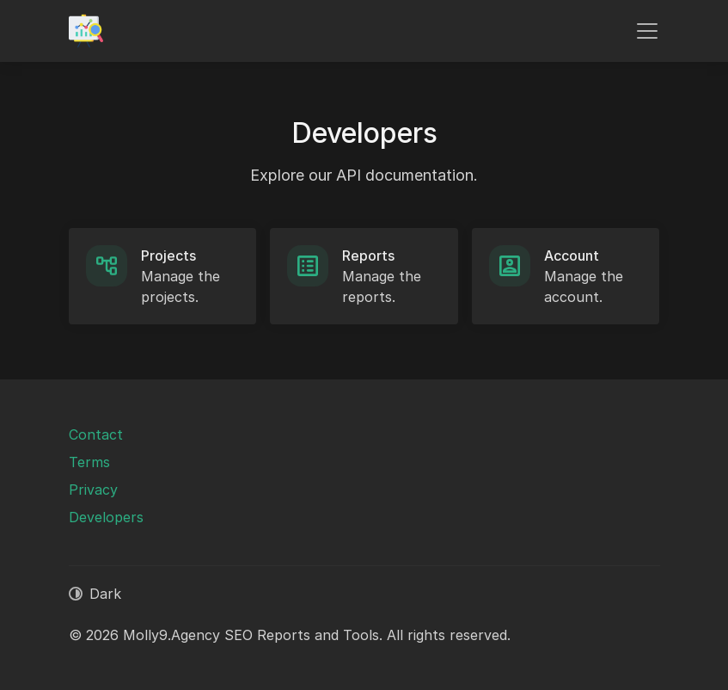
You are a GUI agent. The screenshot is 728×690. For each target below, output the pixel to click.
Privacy (93, 489)
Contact (96, 434)
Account (571, 255)
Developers (106, 517)
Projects (168, 255)
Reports (368, 255)
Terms (89, 462)
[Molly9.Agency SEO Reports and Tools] (86, 31)
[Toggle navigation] (647, 31)
